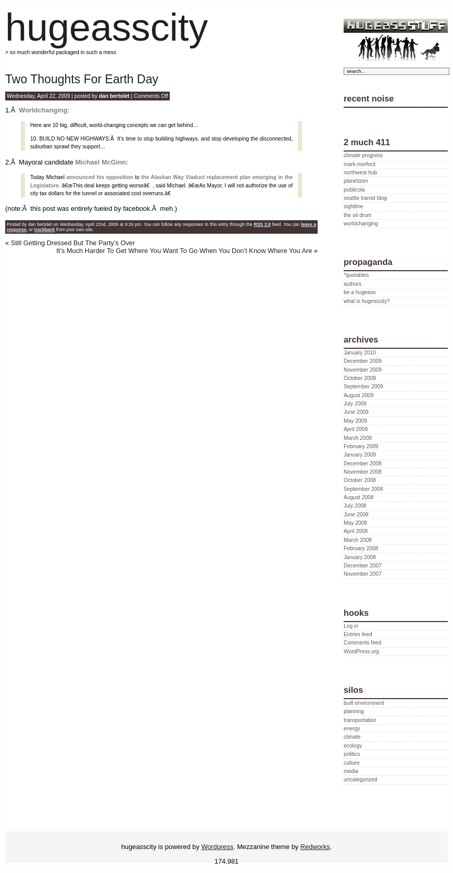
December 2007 (363, 565)
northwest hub (360, 172)
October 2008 (360, 480)
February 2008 (361, 548)
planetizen (356, 181)
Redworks (315, 847)
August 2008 (358, 497)
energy (352, 728)
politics (352, 754)
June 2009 (356, 412)
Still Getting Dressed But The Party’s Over (73, 243)
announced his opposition (99, 177)
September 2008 (363, 489)
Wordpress (217, 847)
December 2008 (363, 463)
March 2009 (358, 438)
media (351, 771)
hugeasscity (106, 27)
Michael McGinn (100, 162)
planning (354, 711)
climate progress (363, 155)
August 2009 (358, 395)
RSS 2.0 (262, 224)
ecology (353, 746)
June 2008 (356, 514)
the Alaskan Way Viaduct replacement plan (195, 177)
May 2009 (355, 421)
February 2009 (361, 446)
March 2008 (358, 540)
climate (352, 737)
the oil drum (357, 215)
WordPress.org (361, 651)
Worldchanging (43, 110)
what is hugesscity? (367, 301)
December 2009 (363, 361)
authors (352, 284)
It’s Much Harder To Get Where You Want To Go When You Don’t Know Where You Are (184, 251)
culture (352, 763)
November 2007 (363, 574)
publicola (354, 190)
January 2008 (360, 557)
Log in (351, 626)
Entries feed (358, 634)
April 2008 (356, 531)
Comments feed (362, 643)
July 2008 (355, 506)
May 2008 (355, 523)
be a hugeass (359, 292)
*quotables (356, 275)
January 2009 (360, 455)
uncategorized (360, 779)
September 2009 (363, 386)
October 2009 (360, 378)
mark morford (359, 164)
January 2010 (360, 353)
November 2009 (363, 370)
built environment (364, 703)
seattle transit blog (365, 198)
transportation (360, 720)
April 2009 (356, 429)
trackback (44, 229)
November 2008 (363, 472)
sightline (353, 206)
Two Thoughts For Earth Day (81, 79)
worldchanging (361, 223)
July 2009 (355, 404)
